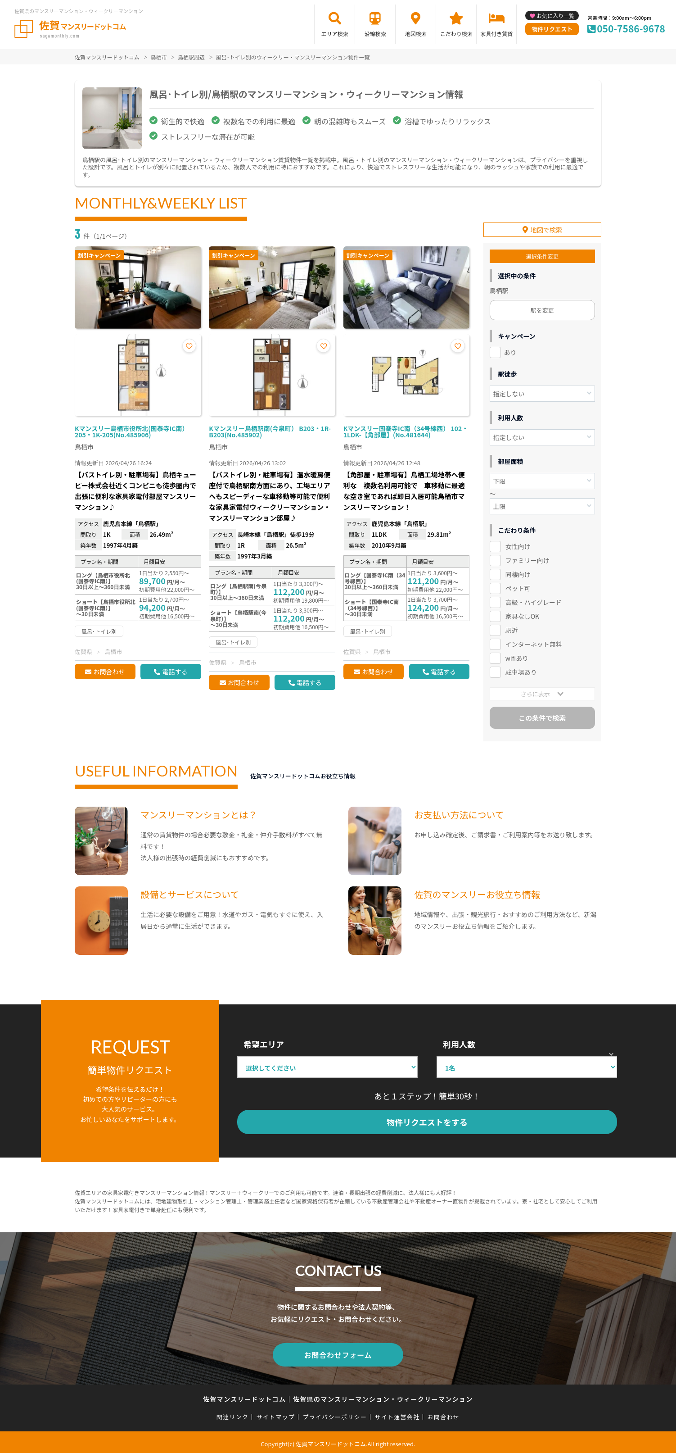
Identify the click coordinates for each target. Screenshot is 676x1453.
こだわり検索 (456, 33)
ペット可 (518, 586)
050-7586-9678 (631, 28)
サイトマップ (276, 1413)
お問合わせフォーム (338, 1352)
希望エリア (263, 1043)
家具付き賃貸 (496, 33)
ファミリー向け (527, 558)
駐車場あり (521, 670)
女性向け (518, 544)
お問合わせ (109, 671)
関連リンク (232, 1413)
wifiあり (516, 656)
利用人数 (459, 1043)
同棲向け (518, 572)
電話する (174, 671)
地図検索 (416, 33)
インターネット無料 (533, 642)
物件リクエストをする (427, 1120)
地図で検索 (546, 228)
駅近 (511, 628)
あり (510, 350)
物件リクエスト (552, 29)
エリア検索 (334, 33)
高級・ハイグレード (533, 600)
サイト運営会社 (396, 1413)
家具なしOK (522, 614)
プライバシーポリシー (334, 1413)
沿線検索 (375, 33)
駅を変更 (542, 308)
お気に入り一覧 (555, 15)
